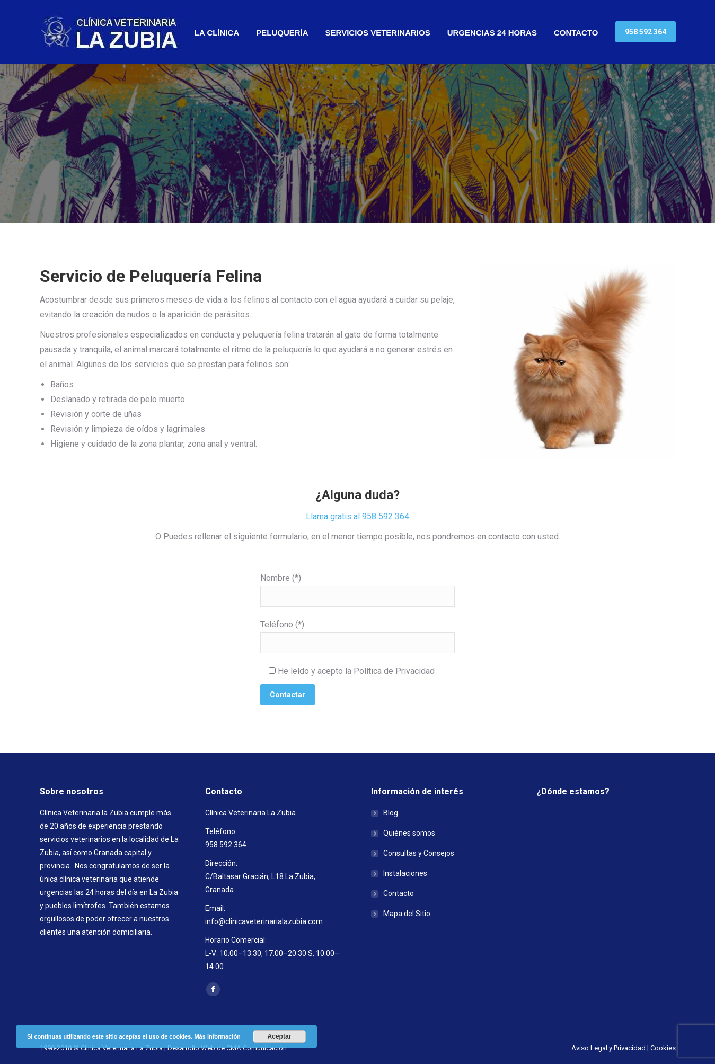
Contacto (398, 893)
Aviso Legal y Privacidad (608, 1048)
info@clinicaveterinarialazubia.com (264, 921)
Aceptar (280, 1036)
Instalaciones (405, 873)
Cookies (663, 1048)
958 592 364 (225, 844)
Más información (217, 1036)
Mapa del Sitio (406, 913)
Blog (390, 813)
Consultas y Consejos (418, 853)
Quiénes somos (409, 833)
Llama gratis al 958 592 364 (357, 516)
